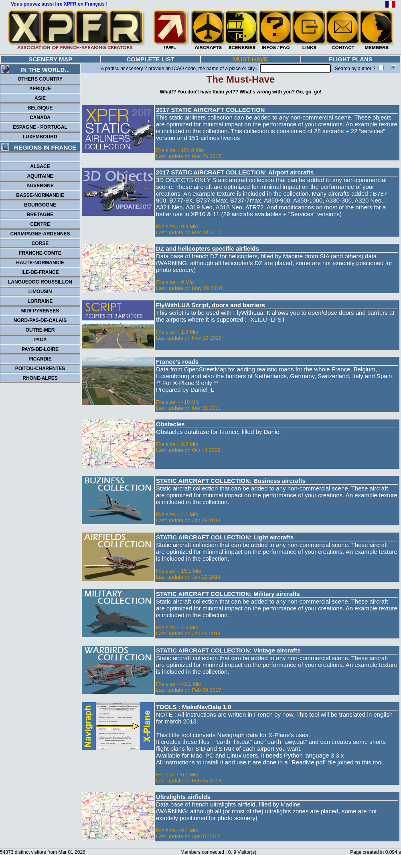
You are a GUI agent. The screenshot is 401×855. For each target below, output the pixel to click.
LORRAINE (40, 301)
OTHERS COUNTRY (40, 79)
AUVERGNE (40, 185)
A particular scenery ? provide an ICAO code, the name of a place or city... (179, 68)
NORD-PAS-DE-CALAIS (40, 320)
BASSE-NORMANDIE (40, 195)
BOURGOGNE (40, 205)
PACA (40, 339)
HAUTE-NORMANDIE (40, 262)
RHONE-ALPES (39, 378)
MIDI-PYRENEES (40, 311)
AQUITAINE (40, 176)
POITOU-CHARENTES (40, 368)
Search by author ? (355, 68)
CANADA (40, 117)
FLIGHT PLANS (351, 59)
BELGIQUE (40, 108)
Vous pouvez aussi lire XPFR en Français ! (59, 4)
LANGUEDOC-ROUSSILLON (40, 282)
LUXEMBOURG (40, 137)
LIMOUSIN (40, 291)
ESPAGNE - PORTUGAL (40, 127)
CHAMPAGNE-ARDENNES (40, 234)
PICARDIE (39, 359)
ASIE (40, 98)
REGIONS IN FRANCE (38, 147)
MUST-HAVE (250, 59)
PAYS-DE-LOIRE (40, 349)
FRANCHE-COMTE (40, 253)
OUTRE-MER (40, 330)
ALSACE (40, 166)
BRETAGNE (40, 214)
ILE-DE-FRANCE (40, 272)
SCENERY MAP (50, 59)
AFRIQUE (40, 88)
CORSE (40, 243)
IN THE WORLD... (35, 69)
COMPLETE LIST (150, 59)
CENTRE (40, 224)
